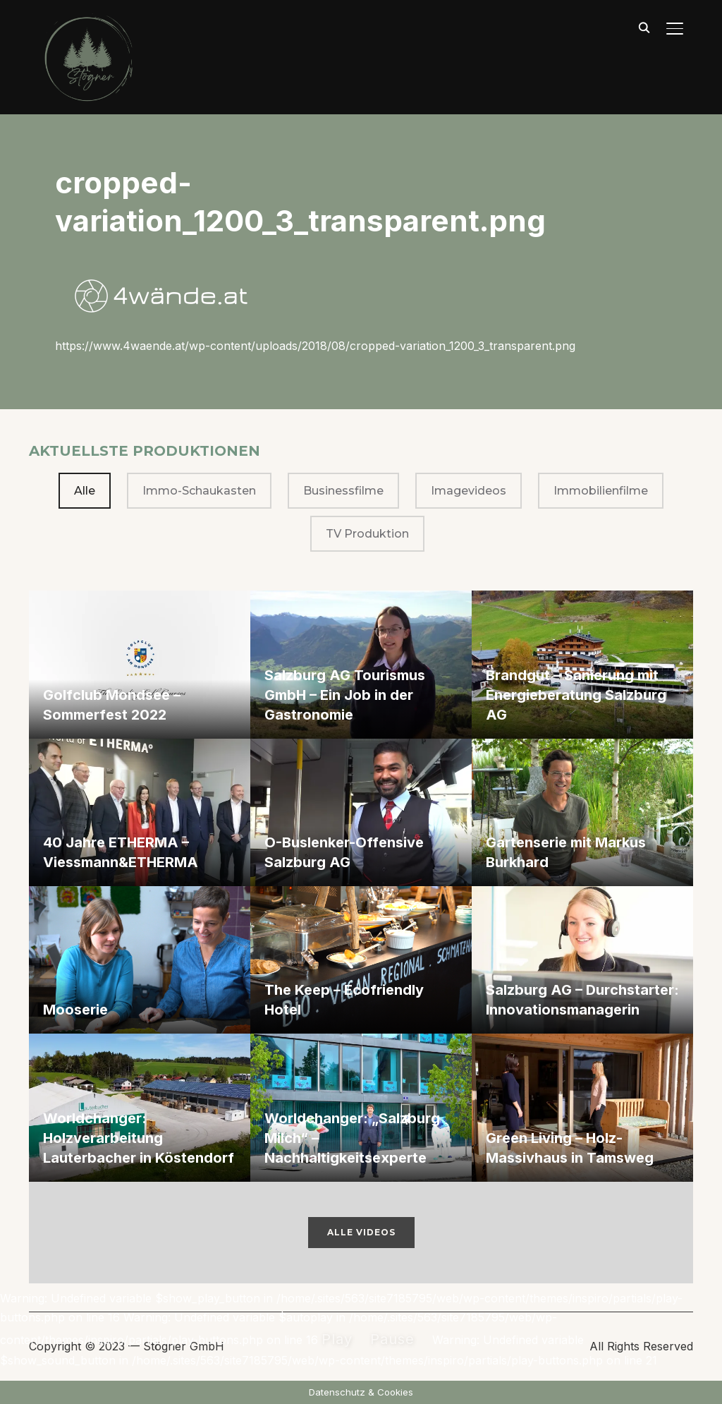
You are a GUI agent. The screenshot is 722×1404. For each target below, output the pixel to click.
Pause (392, 1339)
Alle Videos (361, 1232)
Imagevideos (468, 490)
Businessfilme (343, 490)
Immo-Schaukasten (199, 490)
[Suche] (644, 27)
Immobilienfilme (600, 490)
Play (337, 1339)
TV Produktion (367, 533)
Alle (84, 490)
